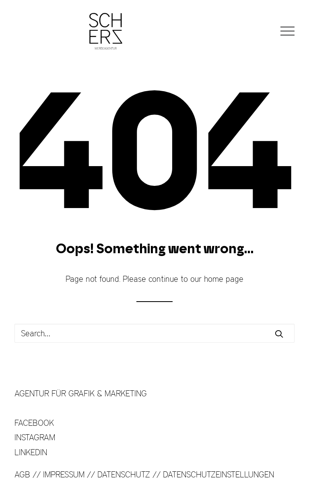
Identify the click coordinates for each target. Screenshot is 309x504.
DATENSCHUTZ (123, 474)
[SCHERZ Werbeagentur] (105, 31)
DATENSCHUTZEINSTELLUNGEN (218, 474)
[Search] (154, 333)
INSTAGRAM (34, 437)
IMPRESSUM (63, 474)
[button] (287, 31)
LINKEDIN (30, 452)
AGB (22, 474)
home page (223, 279)
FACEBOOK (34, 423)
